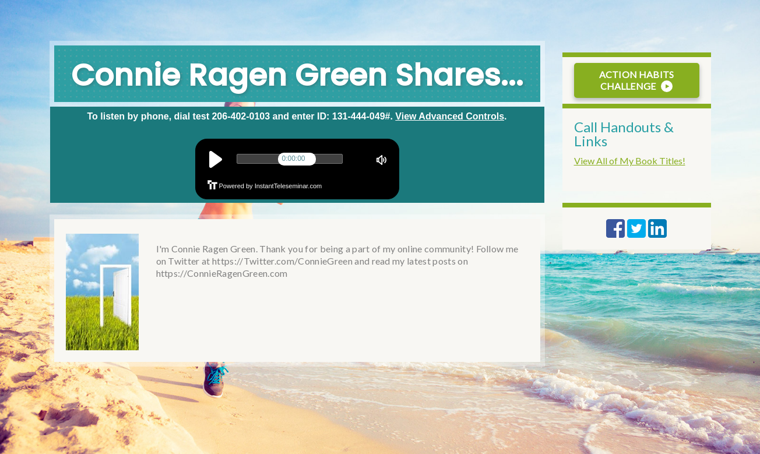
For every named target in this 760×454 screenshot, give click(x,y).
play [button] (215, 159)
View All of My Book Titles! (629, 160)
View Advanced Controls (449, 116)
